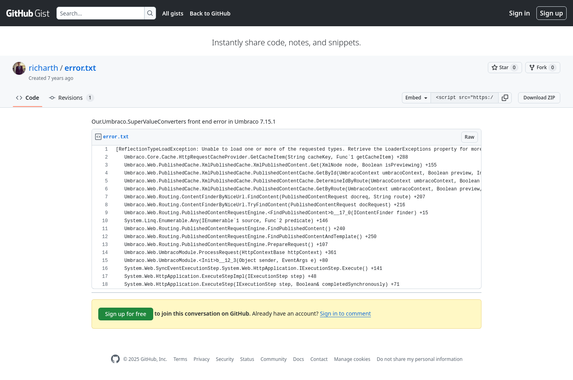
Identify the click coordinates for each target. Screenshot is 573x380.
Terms (180, 359)
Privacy (202, 359)
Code (27, 97)
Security (225, 359)
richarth (43, 67)
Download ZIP (539, 97)
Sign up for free (125, 314)
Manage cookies (352, 359)
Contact (318, 359)
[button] (505, 97)
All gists (172, 13)
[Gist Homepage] (28, 13)
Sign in (519, 13)
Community (274, 359)
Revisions (71, 98)
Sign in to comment (345, 313)
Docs (298, 359)
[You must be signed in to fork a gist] (542, 67)
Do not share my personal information (420, 359)
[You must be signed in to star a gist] (505, 67)
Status (247, 359)
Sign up (551, 13)
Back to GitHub (210, 13)
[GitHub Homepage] (115, 359)
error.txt (80, 67)
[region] (286, 217)
